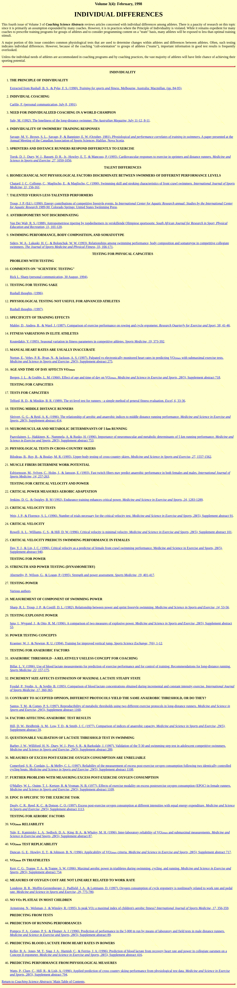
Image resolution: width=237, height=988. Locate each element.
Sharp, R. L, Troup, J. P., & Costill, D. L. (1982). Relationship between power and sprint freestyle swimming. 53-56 (119, 607)
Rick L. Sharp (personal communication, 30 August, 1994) (48, 277)
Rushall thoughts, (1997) (26, 309)
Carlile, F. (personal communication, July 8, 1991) (43, 104)
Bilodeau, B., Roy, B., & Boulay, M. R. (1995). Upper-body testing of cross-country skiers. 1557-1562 (110, 456)
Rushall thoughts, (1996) (26, 293)
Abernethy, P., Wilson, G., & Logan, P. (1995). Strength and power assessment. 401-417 (82, 575)
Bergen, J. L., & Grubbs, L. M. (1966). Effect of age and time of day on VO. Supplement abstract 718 (115, 377)
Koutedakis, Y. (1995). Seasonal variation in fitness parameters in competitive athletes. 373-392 (87, 341)
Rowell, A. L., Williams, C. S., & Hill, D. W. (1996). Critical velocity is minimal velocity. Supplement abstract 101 (121, 532)
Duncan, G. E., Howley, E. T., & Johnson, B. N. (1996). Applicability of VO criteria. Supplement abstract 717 (120, 852)
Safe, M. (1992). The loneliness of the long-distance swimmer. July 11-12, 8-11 (80, 120)
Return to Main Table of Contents (43, 981)
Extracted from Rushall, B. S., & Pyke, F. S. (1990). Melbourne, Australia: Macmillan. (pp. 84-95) (95, 88)
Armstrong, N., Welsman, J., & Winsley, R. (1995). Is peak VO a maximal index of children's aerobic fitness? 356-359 (119, 908)
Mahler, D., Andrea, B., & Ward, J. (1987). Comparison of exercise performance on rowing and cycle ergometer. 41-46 (120, 325)
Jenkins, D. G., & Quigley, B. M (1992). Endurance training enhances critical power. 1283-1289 (106, 499)
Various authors (20, 591)
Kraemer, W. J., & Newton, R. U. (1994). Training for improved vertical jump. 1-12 (86, 643)
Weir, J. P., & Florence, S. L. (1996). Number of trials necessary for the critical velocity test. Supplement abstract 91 (121, 515)
